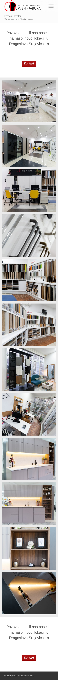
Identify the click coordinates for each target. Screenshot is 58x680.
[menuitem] (50, 6)
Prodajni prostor (12, 16)
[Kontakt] (29, 64)
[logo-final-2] (24, 6)
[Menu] (50, 6)
